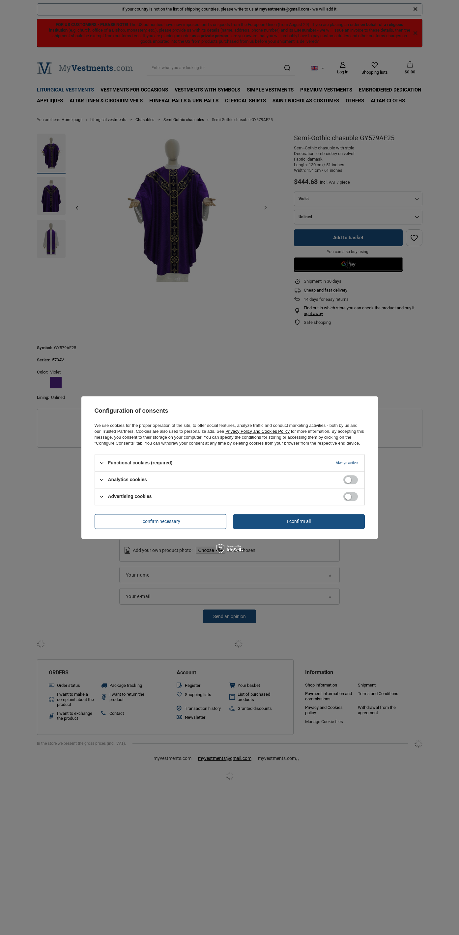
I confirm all (299, 521)
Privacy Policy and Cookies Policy (257, 431)
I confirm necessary (160, 521)
